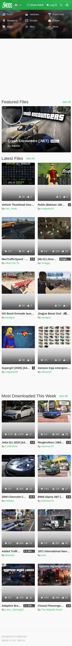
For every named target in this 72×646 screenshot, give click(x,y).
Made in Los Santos (13, 640)
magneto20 (47, 208)
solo (43, 555)
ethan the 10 (12, 263)
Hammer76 (47, 446)
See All (66, 101)
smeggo (45, 263)
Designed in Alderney (14, 636)
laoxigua (10, 317)
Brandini (10, 555)
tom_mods (11, 208)
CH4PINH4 (11, 446)
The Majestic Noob (51, 609)
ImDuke (9, 500)
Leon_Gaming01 (14, 609)
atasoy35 (46, 371)
